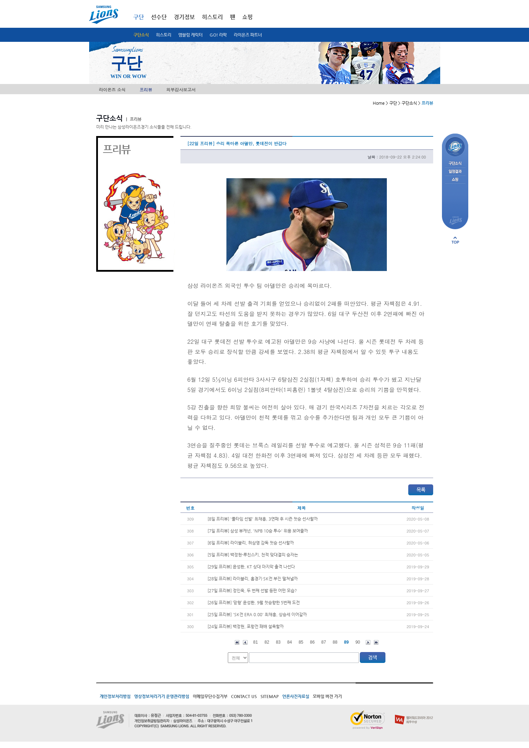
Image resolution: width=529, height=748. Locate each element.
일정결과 (455, 172)
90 (357, 642)
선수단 (159, 17)
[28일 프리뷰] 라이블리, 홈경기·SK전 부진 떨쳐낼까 (252, 578)
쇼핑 (247, 17)
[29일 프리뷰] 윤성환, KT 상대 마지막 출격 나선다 (251, 566)
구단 (138, 17)
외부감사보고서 (181, 89)
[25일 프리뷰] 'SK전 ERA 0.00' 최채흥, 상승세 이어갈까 (257, 614)
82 (267, 642)
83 (278, 642)
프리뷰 (146, 89)
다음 (368, 642)
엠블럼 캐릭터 (190, 34)
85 (301, 642)
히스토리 (163, 34)
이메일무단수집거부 (210, 696)
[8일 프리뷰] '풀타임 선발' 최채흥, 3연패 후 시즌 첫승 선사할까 (262, 518)
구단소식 (141, 34)
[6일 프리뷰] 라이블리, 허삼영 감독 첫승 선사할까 (250, 542)
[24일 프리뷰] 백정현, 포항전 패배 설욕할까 (245, 626)
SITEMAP (269, 696)
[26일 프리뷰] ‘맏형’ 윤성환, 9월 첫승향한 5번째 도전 (253, 602)
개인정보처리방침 (115, 696)
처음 (237, 642)
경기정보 (184, 17)
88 (335, 642)
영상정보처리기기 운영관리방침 (161, 696)
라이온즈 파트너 (248, 34)
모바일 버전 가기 (327, 696)
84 (289, 642)
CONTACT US (244, 696)
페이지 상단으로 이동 (455, 240)
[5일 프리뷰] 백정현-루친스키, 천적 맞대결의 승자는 (252, 554)
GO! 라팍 (218, 34)
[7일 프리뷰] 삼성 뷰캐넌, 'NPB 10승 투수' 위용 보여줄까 (257, 530)
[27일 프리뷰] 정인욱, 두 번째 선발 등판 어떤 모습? (252, 590)
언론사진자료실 (295, 696)
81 (255, 642)
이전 (245, 642)
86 (312, 642)
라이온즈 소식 (112, 89)
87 (323, 642)
